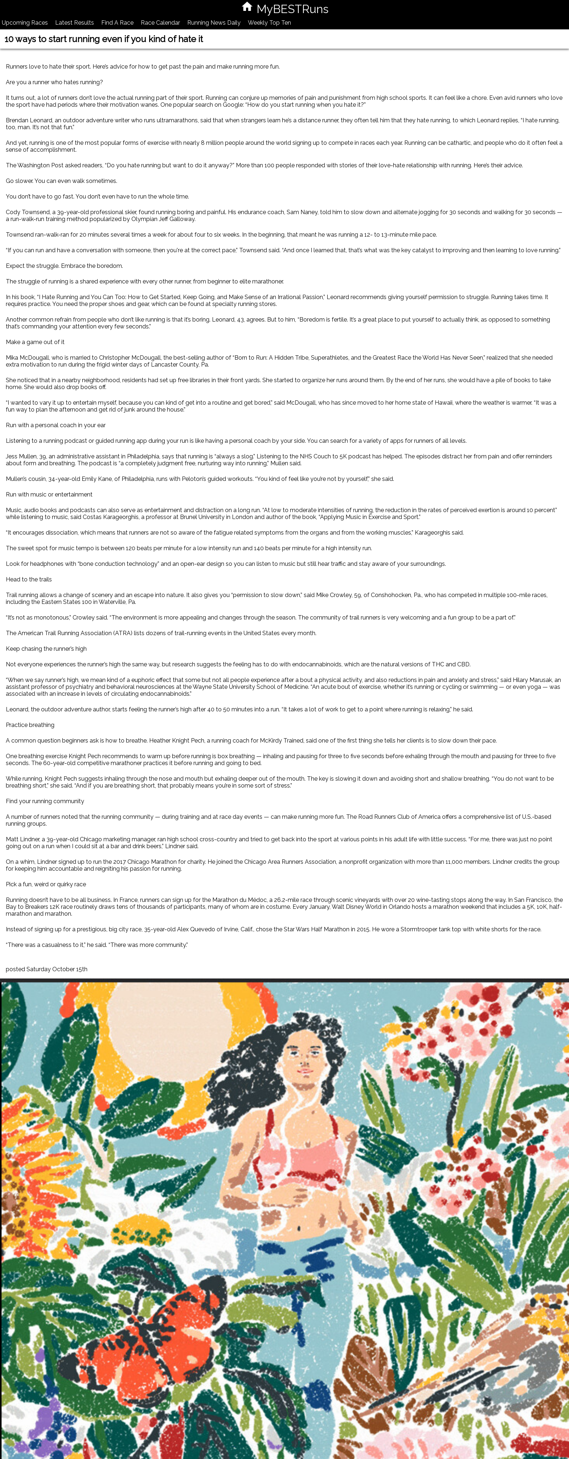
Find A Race (117, 22)
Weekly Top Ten (269, 22)
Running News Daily (214, 22)
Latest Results (74, 22)
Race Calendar (160, 22)
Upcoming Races (25, 22)
